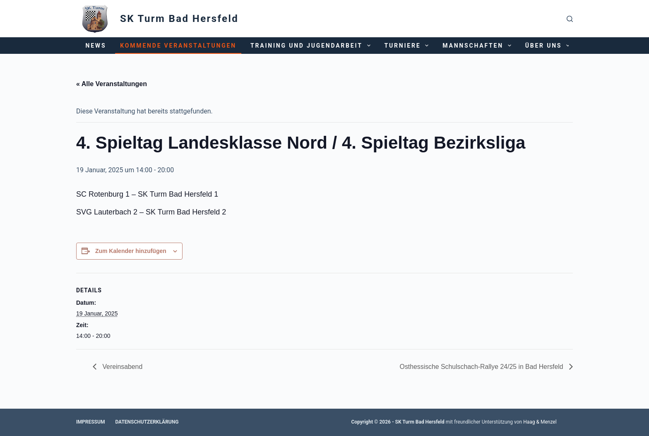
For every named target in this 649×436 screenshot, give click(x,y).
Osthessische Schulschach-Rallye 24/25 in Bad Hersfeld (481, 366)
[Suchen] (570, 19)
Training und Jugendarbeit (312, 46)
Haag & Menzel (539, 422)
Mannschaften (478, 46)
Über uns (549, 46)
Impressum (90, 422)
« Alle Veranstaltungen (111, 83)
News (96, 45)
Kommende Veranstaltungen (178, 45)
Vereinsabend (122, 366)
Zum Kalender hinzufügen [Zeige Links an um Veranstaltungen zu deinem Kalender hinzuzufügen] (130, 251)
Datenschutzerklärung (146, 422)
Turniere (408, 46)
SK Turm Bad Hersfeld (179, 18)
